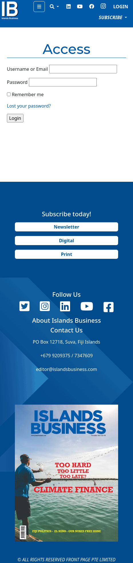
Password (17, 82)
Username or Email (27, 69)
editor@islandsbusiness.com (66, 369)
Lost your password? (29, 106)
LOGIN (120, 6)
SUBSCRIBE (111, 17)
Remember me (28, 94)
